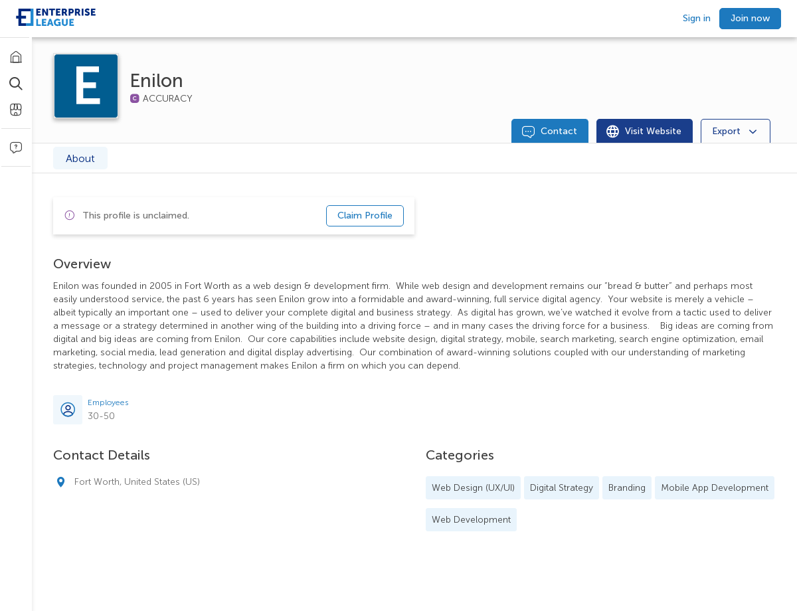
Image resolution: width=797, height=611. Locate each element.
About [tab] (80, 158)
